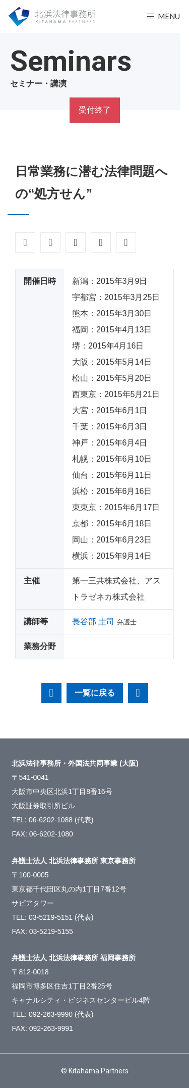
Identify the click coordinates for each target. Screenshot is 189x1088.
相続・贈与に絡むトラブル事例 (138, 693)
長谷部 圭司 (93, 621)
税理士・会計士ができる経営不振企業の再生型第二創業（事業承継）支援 (51, 693)
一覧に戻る (95, 692)
